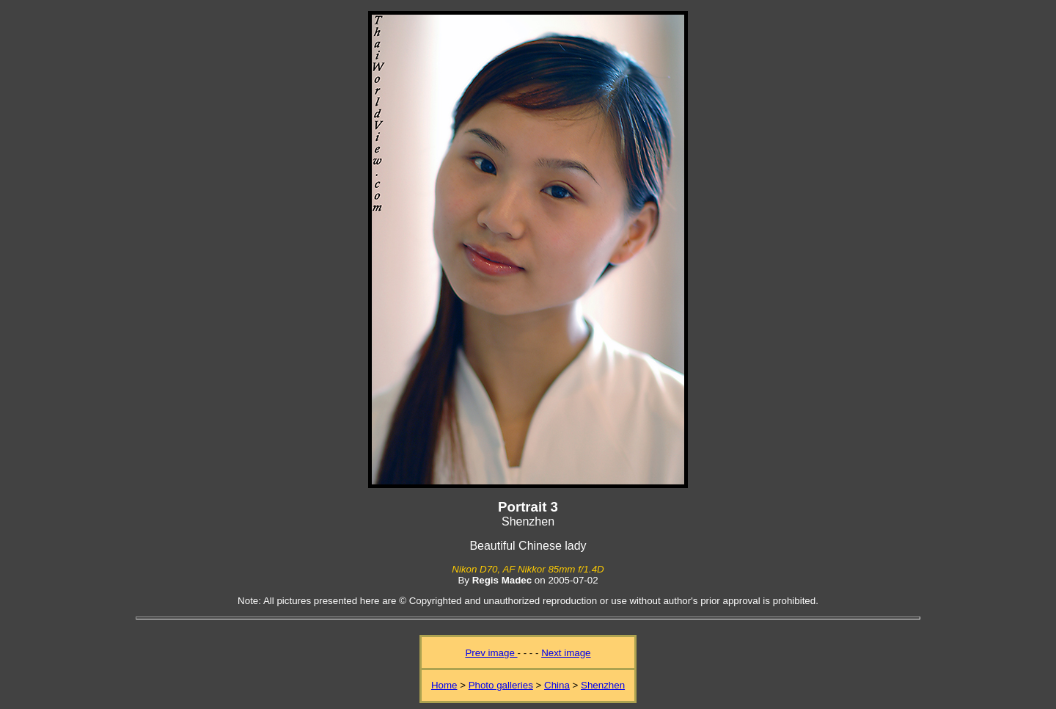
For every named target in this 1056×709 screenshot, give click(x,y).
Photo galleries (501, 685)
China (557, 685)
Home (444, 685)
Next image (565, 652)
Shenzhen (603, 685)
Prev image (491, 652)
